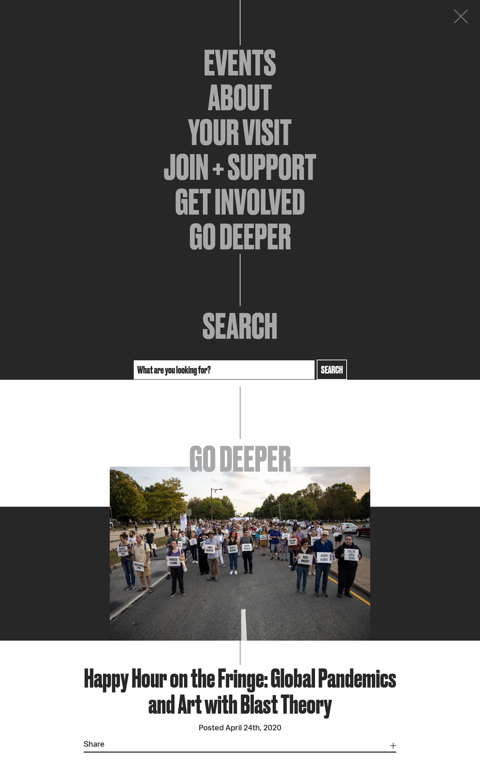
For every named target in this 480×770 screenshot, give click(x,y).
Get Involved (240, 202)
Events (240, 62)
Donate (418, 18)
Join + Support (240, 167)
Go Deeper (240, 236)
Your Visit (240, 132)
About (240, 97)
